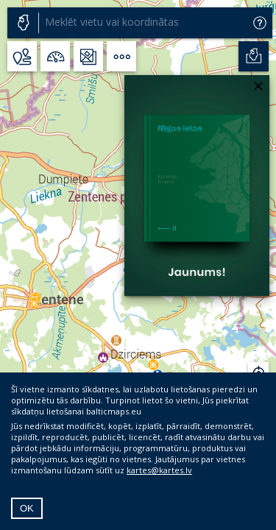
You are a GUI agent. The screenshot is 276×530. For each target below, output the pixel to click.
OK (27, 508)
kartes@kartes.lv (159, 470)
